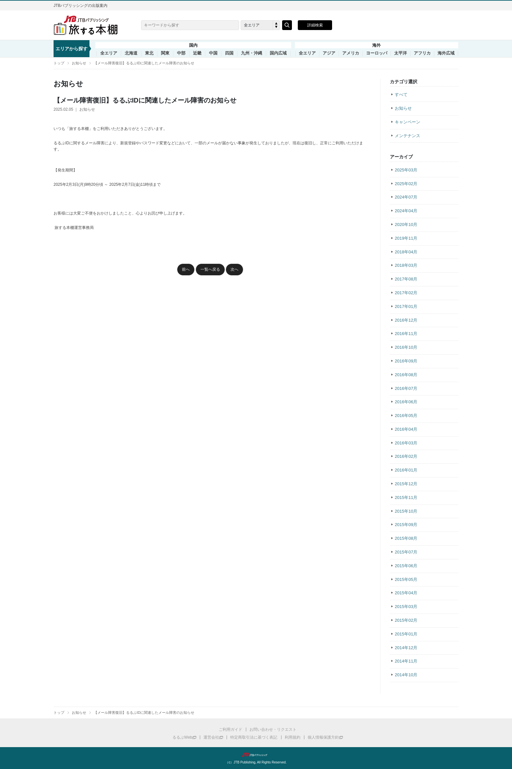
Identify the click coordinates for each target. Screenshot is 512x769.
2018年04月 (406, 251)
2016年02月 (406, 456)
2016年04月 (406, 429)
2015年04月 (406, 592)
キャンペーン (407, 122)
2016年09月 (406, 361)
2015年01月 (406, 634)
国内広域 (278, 53)
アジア (329, 53)
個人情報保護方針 (323, 737)
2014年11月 (406, 661)
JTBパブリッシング (256, 755)
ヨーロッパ (376, 53)
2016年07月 (406, 388)
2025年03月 (406, 170)
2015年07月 (406, 552)
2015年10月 (406, 511)
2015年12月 (406, 483)
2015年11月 (406, 497)
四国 (229, 53)
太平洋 (400, 53)
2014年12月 (406, 647)
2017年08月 (406, 279)
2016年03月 (406, 443)
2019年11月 (406, 238)
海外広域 (446, 53)
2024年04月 (406, 210)
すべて (401, 94)
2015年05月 (406, 579)
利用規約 (292, 737)
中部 (181, 53)
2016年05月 (406, 415)
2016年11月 (406, 333)
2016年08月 (406, 374)
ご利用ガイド (230, 729)
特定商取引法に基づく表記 (253, 737)
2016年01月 (406, 470)
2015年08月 (406, 538)
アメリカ (350, 53)
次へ (234, 269)
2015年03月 (406, 606)
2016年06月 (406, 401)
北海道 (131, 53)
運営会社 (211, 737)
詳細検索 (315, 25)
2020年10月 (406, 224)
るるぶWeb (182, 737)
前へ (186, 269)
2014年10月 (406, 674)
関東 (165, 53)
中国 (213, 53)
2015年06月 (406, 565)
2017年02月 (406, 292)
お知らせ (79, 63)
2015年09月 (406, 524)
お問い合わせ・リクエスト (272, 729)
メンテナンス (407, 135)
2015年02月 (406, 620)
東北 (149, 53)
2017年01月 (406, 306)
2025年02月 (406, 183)
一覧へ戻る (210, 269)
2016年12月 (406, 320)
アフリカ (422, 53)
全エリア (108, 53)
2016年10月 (406, 347)
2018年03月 (406, 265)
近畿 (197, 53)
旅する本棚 (89, 25)
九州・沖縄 (251, 53)
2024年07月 (406, 197)
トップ (59, 63)
